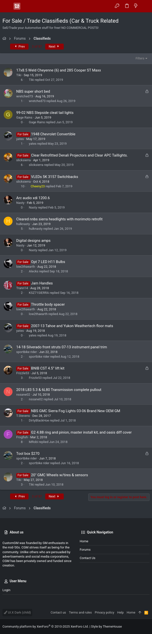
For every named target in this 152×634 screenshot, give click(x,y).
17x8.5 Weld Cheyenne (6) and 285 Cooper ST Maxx (58, 70)
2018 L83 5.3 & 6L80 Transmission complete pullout (58, 389)
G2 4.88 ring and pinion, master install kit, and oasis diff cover (81, 432)
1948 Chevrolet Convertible (53, 134)
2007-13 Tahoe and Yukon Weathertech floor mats (72, 326)
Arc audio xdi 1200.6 (33, 198)
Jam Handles (42, 283)
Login (6, 590)
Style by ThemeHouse (106, 626)
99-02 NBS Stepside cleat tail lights (45, 112)
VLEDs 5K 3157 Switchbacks (54, 177)
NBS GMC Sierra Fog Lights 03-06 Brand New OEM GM (75, 411)
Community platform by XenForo (45, 626)
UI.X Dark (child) (17, 612)
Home (84, 541)
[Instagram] (147, 626)
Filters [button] (140, 58)
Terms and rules (80, 612)
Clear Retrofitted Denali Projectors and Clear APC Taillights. (79, 155)
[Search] (145, 6)
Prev (19, 46)
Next (54, 46)
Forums (85, 549)
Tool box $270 (27, 453)
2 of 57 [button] (37, 46)
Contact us (87, 558)
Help (120, 612)
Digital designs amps (33, 240)
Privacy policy (104, 612)
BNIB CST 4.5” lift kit (47, 368)
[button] (7, 6)
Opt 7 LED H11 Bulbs (48, 262)
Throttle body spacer (48, 304)
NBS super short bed (33, 91)
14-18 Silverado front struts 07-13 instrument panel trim (61, 347)
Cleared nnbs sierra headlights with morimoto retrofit (59, 219)
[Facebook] (140, 626)
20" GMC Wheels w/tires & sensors (59, 475)
